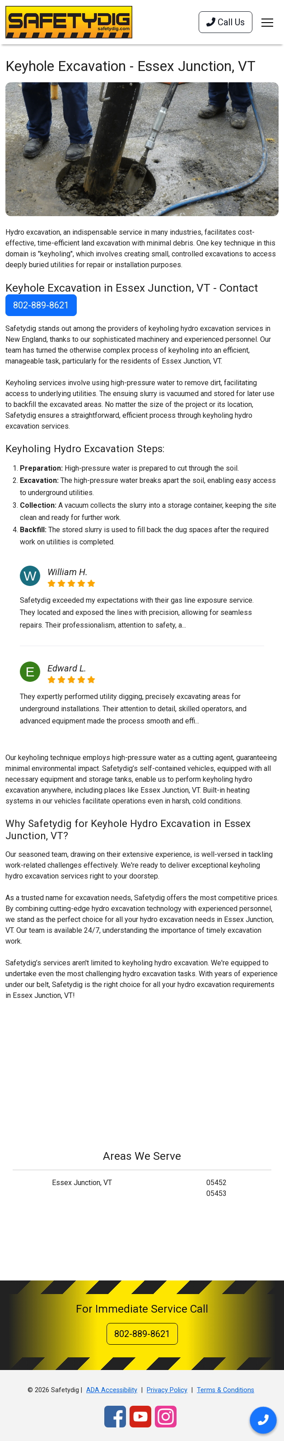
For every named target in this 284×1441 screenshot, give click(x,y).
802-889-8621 (41, 305)
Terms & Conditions (225, 1390)
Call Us (225, 22)
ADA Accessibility (111, 1390)
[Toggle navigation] (267, 22)
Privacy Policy (167, 1390)
